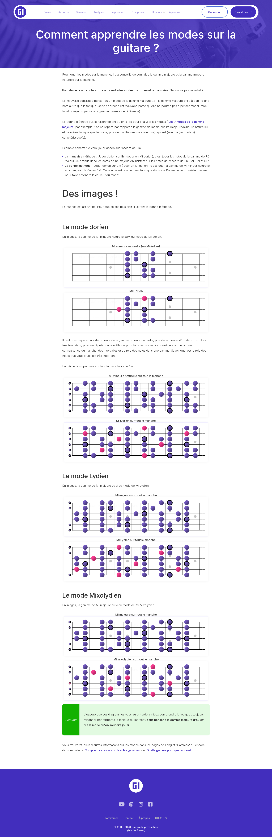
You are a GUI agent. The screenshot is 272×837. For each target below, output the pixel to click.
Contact (129, 818)
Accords (65, 12)
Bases (49, 12)
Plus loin (158, 12)
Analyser (101, 12)
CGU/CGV (161, 818)
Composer (139, 12)
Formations (243, 12)
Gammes (83, 12)
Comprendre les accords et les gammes (112, 750)
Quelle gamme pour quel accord (169, 750)
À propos (176, 12)
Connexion (214, 12)
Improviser (120, 12)
